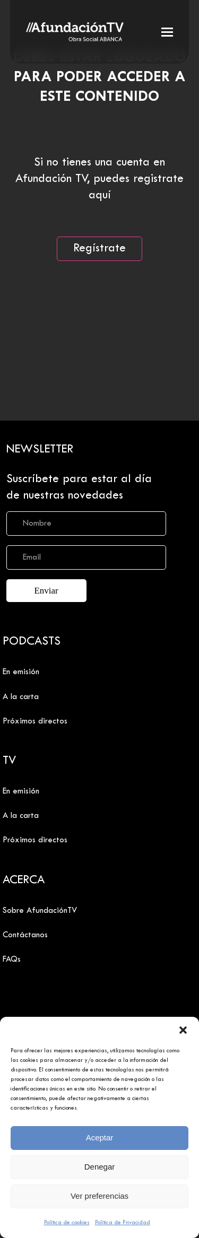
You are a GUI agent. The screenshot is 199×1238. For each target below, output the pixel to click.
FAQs (12, 959)
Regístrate (99, 248)
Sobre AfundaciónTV (40, 910)
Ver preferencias (99, 1195)
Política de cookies (67, 1222)
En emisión (21, 672)
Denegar (99, 1166)
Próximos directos (35, 721)
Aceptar (100, 1137)
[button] (183, 1030)
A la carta (21, 697)
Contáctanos (25, 935)
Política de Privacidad (122, 1222)
